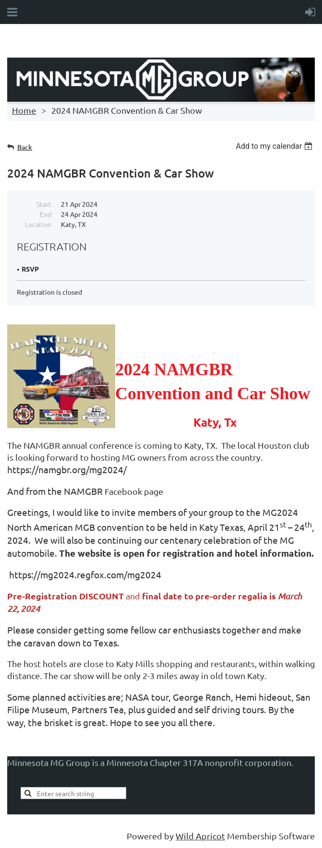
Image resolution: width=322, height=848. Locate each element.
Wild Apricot (200, 836)
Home (24, 110)
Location (38, 224)
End (45, 214)
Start (43, 204)
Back (24, 147)
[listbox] (275, 146)
